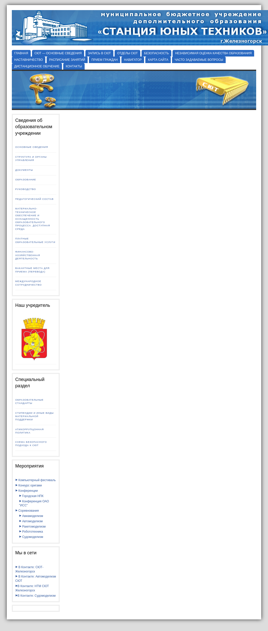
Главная (21, 53)
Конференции (26, 490)
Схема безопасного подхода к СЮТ (31, 444)
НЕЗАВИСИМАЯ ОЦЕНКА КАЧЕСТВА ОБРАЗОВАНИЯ (213, 53)
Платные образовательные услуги (35, 240)
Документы (24, 170)
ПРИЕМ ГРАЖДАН (104, 60)
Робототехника (31, 531)
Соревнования (27, 510)
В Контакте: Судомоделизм (35, 595)
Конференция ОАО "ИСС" (34, 503)
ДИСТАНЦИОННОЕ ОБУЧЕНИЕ (36, 66)
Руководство (25, 189)
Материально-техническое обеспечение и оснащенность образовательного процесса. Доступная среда (32, 218)
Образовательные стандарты (29, 401)
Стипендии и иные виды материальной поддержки (34, 416)
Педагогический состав (34, 199)
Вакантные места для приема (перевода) (32, 270)
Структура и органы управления (31, 158)
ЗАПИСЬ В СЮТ (99, 53)
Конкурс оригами (28, 485)
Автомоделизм (31, 521)
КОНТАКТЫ (74, 66)
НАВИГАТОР (133, 60)
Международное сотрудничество (28, 283)
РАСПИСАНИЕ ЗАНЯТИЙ (67, 60)
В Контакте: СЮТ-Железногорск (29, 569)
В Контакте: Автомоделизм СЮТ (35, 579)
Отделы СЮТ (127, 53)
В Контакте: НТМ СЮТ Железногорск (32, 588)
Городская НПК (31, 496)
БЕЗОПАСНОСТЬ (156, 53)
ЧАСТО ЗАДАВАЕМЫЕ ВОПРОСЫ (199, 60)
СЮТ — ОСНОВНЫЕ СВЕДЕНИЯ (58, 53)
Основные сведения (31, 147)
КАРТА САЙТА (158, 60)
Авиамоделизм (31, 516)
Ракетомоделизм (32, 526)
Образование (25, 179)
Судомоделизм (31, 537)
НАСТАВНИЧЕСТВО (28, 60)
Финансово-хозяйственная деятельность (27, 255)
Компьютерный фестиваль (35, 480)
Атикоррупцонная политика (29, 431)
